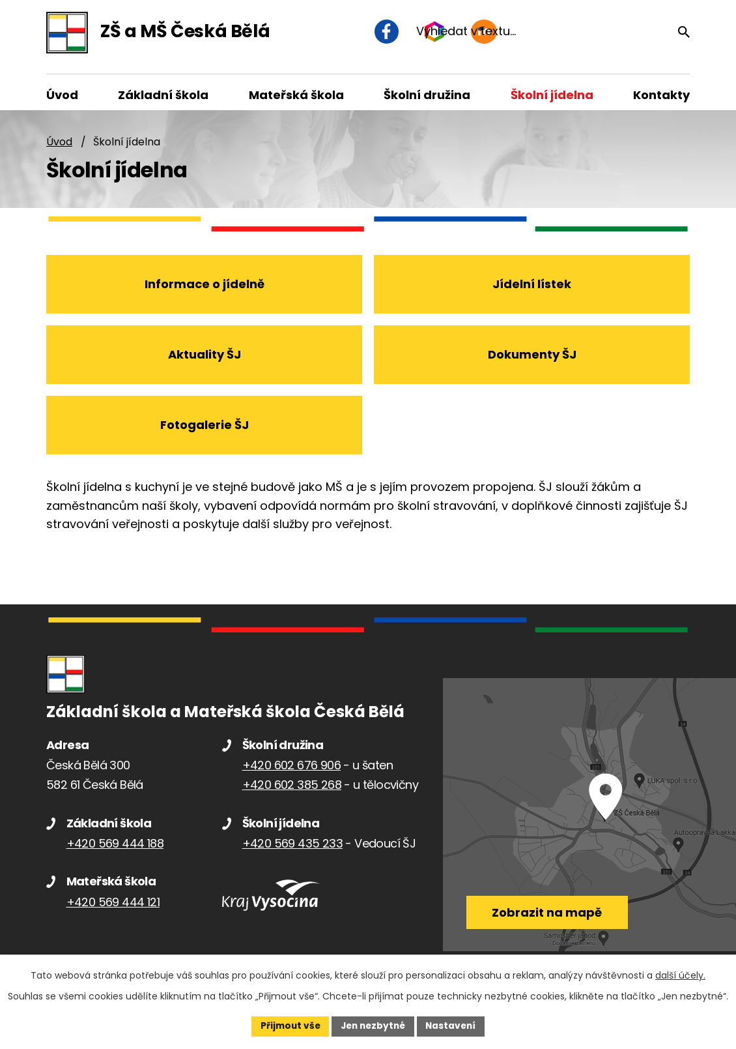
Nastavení (454, 1025)
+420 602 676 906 (291, 772)
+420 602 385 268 (291, 792)
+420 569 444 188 (114, 850)
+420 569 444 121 (113, 909)
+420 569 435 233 (292, 850)
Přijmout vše (287, 1025)
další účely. (680, 974)
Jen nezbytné (373, 1025)
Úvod (59, 148)
